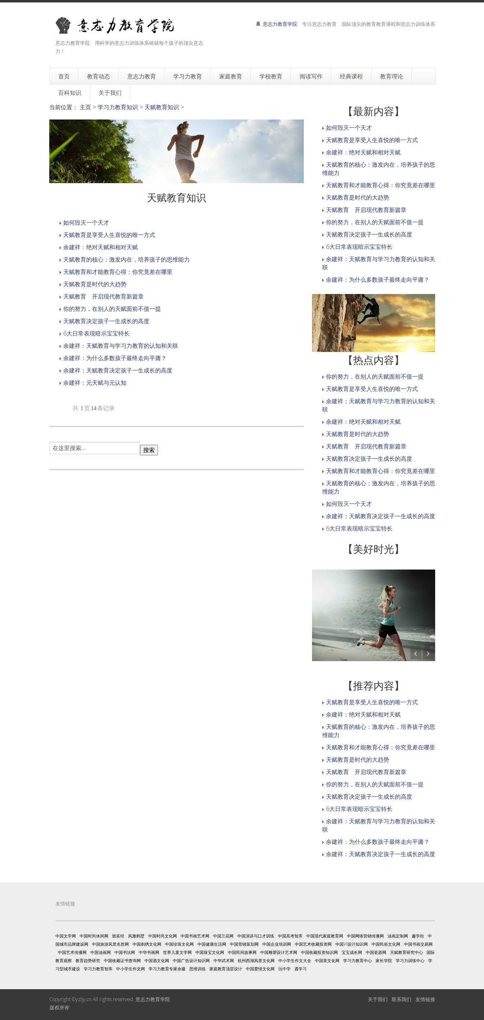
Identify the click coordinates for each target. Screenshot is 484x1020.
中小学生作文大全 (294, 960)
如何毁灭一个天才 (86, 222)
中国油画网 (100, 952)
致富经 (118, 936)
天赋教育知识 (162, 107)
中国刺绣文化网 (147, 944)
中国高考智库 (290, 936)
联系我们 (401, 999)
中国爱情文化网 (260, 969)
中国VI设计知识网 (351, 944)
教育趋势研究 (88, 960)
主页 (85, 107)
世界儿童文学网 (177, 952)
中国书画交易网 (418, 944)
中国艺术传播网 (72, 952)
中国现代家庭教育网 (324, 936)
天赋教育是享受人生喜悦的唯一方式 (109, 235)
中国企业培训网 (276, 944)
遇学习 (300, 969)
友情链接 (425, 999)
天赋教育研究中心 (406, 952)
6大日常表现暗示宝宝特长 (96, 333)
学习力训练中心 (410, 960)
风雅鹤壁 (136, 936)
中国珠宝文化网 (209, 952)
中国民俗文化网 (386, 944)
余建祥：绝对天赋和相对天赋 (100, 247)
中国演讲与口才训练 (255, 936)
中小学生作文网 (130, 969)
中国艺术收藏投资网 (313, 944)
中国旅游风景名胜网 (110, 944)
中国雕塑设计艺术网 (278, 952)
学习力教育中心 (357, 960)
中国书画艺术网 (195, 936)
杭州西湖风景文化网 (256, 960)
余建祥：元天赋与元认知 (94, 382)
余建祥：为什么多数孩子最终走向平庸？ (115, 358)
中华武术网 (223, 960)
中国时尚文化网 (162, 936)
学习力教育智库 (98, 969)
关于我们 (378, 999)
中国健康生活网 (211, 944)
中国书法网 (125, 952)
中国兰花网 (223, 936)
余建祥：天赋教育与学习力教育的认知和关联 (120, 345)
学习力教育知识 (118, 107)
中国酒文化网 (157, 960)
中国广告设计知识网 (191, 960)
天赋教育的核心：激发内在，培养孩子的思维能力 (126, 259)
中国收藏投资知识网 (319, 952)
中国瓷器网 (376, 952)
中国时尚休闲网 (94, 936)
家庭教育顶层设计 (225, 969)
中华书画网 (149, 952)
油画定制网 (398, 936)
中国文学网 (65, 936)
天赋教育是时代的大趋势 (94, 284)
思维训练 (197, 969)
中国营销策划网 (244, 944)
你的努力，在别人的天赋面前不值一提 (112, 308)
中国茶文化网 (327, 960)
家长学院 (384, 960)
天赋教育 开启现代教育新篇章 (103, 296)
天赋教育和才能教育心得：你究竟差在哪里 (117, 272)
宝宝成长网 (352, 952)
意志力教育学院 (280, 24)
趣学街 (418, 936)
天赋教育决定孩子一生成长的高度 (106, 321)
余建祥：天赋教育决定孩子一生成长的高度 (117, 370)
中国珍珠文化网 (179, 944)
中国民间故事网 (242, 952)
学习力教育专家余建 (167, 969)
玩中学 (284, 969)
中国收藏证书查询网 (122, 960)
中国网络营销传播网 (365, 936)
